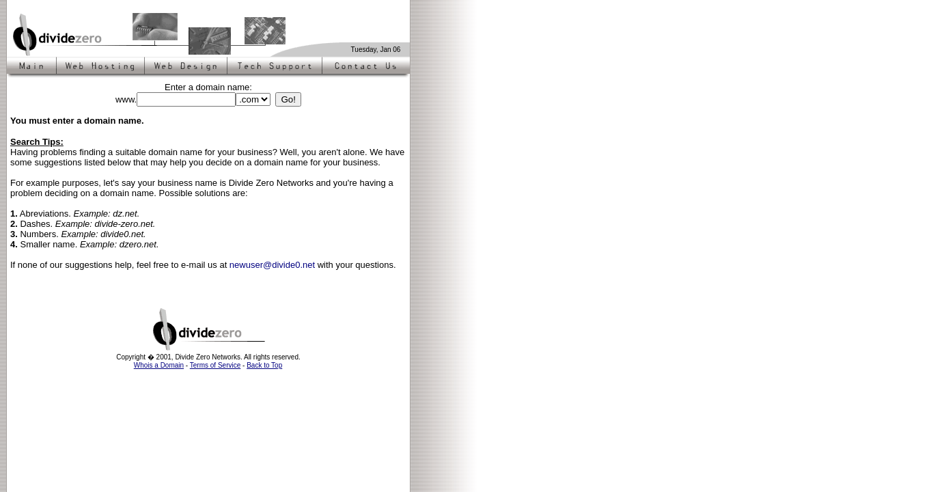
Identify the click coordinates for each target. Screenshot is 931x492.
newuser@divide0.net (272, 265)
